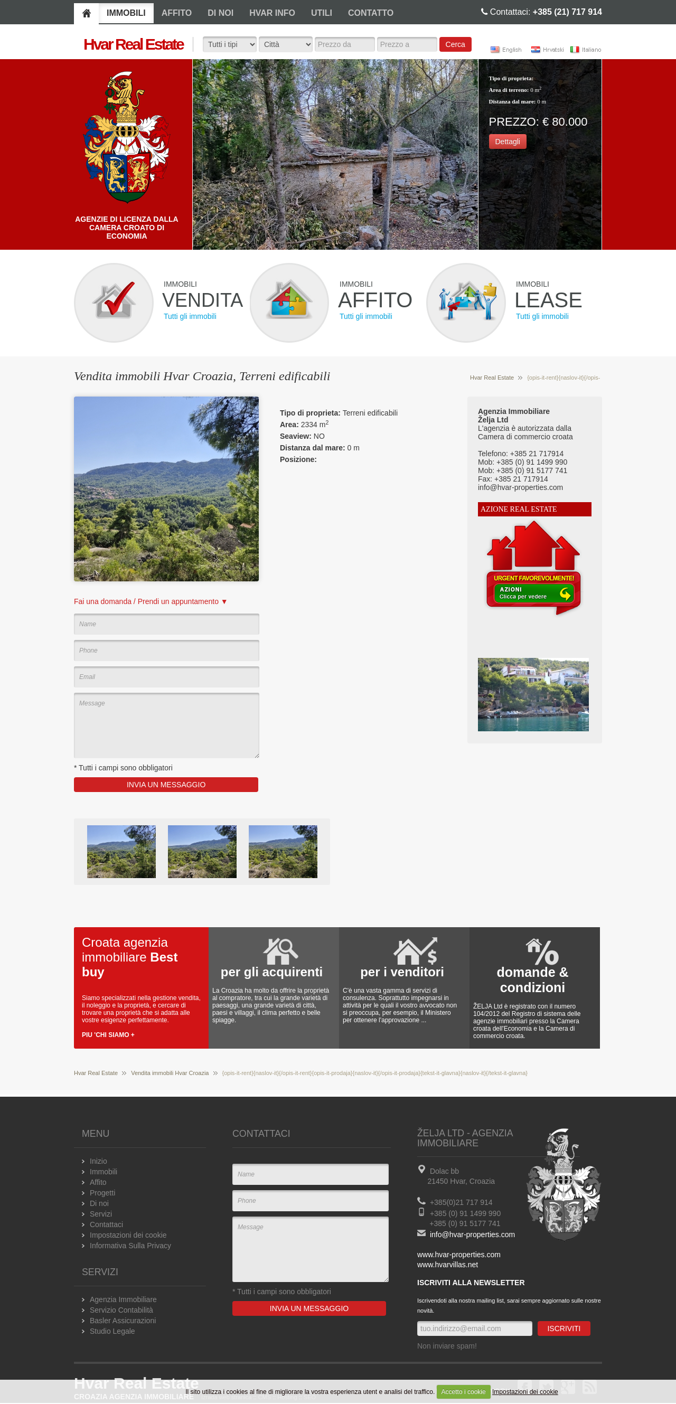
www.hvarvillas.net (447, 1264)
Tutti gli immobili (190, 316)
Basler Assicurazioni (123, 1320)
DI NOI (220, 12)
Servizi (101, 1214)
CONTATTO (370, 12)
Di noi (99, 1203)
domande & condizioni (532, 980)
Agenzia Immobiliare (123, 1299)
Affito (98, 1182)
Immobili (103, 1171)
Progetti (102, 1193)
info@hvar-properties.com (472, 1234)
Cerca (455, 44)
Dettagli (507, 141)
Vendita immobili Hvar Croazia (170, 1073)
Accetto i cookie (464, 1392)
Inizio (98, 1161)
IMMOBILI (126, 12)
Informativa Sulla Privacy (130, 1245)
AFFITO (177, 12)
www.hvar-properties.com (459, 1254)
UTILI (321, 12)
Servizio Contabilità (121, 1310)
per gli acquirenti (272, 972)
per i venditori (402, 972)
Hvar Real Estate (492, 377)
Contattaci (106, 1224)
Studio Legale (112, 1331)
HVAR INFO (272, 12)
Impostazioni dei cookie (525, 1392)
